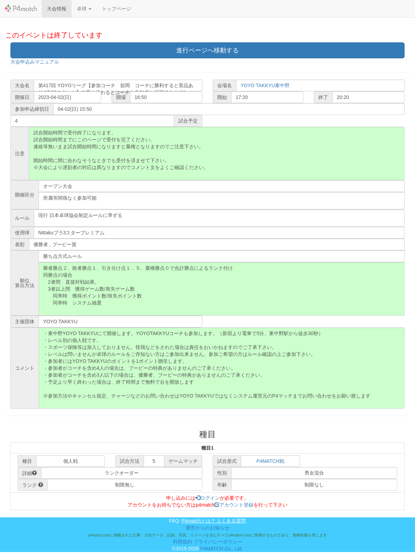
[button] (84, 8)
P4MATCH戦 (270, 461)
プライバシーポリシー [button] (218, 541)
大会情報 (56, 8)
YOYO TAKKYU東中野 (265, 85)
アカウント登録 (233, 505)
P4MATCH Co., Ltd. (221, 548)
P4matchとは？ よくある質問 (213, 521)
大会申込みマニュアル (34, 62)
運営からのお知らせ (207, 528)
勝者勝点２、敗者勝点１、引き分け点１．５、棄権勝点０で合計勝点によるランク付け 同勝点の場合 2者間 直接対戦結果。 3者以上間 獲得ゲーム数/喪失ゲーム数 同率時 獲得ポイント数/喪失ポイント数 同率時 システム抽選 (222, 289)
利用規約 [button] (182, 541)
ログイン (207, 498)
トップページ (116, 8)
